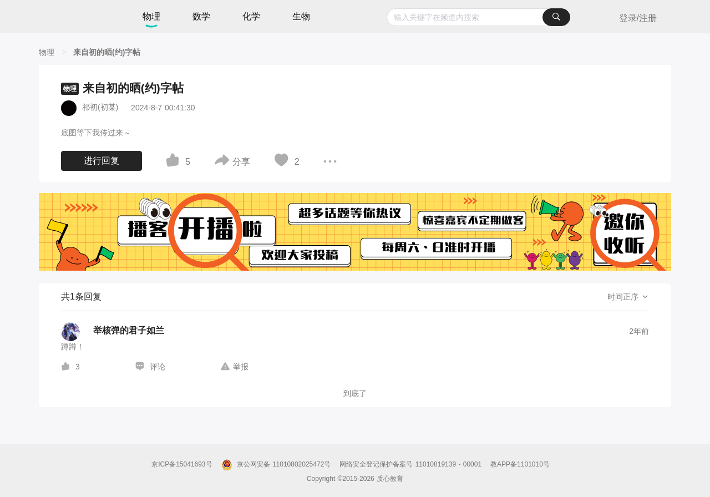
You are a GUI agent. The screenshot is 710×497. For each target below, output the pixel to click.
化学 (251, 16)
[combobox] (478, 17)
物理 (151, 16)
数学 (201, 16)
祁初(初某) (100, 107)
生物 (301, 16)
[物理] (46, 52)
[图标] (174, 162)
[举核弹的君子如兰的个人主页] (112, 331)
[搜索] (556, 17)
